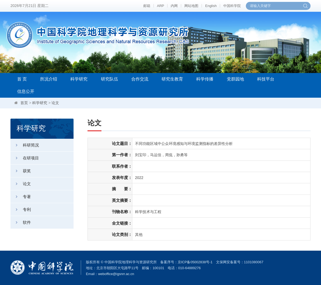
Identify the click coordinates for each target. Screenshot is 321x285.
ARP (160, 6)
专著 (20, 196)
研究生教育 (172, 79)
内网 (174, 6)
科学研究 (78, 79)
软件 (20, 222)
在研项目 (24, 158)
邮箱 (146, 6)
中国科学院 (232, 6)
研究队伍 (109, 79)
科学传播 (204, 79)
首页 (24, 103)
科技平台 (265, 79)
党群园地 (235, 79)
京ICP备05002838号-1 (195, 262)
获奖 (20, 171)
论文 (55, 103)
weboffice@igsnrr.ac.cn (116, 274)
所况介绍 (48, 79)
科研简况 (24, 145)
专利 (20, 209)
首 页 (22, 79)
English (211, 6)
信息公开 (25, 91)
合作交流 (139, 79)
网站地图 (191, 6)
